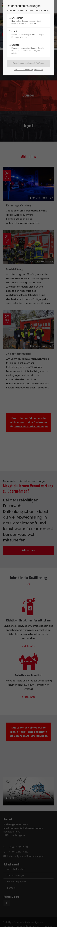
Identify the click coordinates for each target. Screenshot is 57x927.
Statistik (27, 49)
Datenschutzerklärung (23, 69)
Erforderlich (27, 20)
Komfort (27, 34)
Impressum (38, 69)
